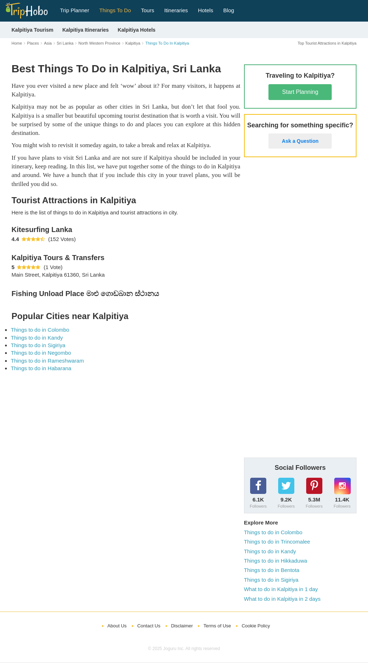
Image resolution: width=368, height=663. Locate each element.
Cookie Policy (256, 625)
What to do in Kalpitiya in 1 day (281, 589)
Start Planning (300, 92)
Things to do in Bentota (271, 570)
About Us (116, 625)
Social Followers (300, 467)
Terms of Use (217, 625)
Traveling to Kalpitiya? (300, 75)
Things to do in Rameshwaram (47, 361)
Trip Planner (74, 10)
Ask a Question (300, 141)
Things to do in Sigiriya (38, 345)
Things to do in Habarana (41, 368)
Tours (147, 10)
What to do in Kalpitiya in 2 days (282, 599)
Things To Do (115, 10)
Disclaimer (182, 625)
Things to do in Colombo (40, 330)
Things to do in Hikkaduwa (275, 561)
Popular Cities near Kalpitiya (70, 316)
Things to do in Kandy (37, 338)
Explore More (261, 522)
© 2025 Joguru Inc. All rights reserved (184, 648)
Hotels (205, 10)
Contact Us (148, 625)
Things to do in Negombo (41, 353)
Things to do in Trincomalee (277, 542)
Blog (228, 10)
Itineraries (176, 10)
